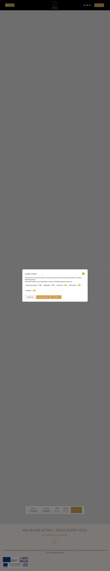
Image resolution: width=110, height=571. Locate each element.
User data (61, 285)
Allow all (56, 297)
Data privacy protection (65, 281)
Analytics (31, 290)
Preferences (75, 285)
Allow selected (43, 297)
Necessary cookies (33, 285)
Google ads (48, 285)
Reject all (30, 297)
